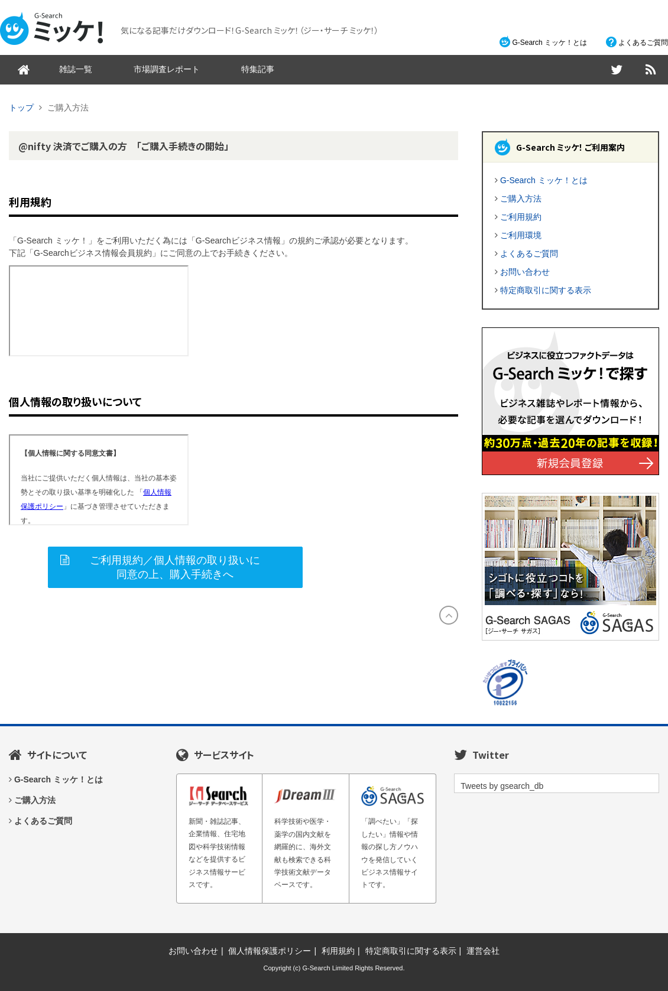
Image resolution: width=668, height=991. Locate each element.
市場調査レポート (167, 69)
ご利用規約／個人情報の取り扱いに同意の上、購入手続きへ (175, 567)
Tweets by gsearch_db (502, 786)
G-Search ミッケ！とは (549, 42)
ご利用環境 (520, 235)
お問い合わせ (525, 272)
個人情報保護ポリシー (269, 951)
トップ (21, 107)
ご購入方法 (520, 198)
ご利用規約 (520, 217)
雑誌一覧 (75, 69)
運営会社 (483, 951)
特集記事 (257, 69)
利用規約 (338, 951)
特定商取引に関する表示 (545, 290)
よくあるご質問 (643, 42)
